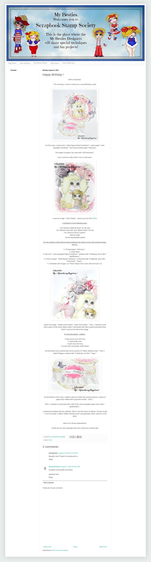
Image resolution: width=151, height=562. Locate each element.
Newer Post (47, 547)
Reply (51, 459)
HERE (94, 218)
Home (75, 547)
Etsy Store (55, 63)
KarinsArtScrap (54, 467)
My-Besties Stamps (40, 63)
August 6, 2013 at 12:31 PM (67, 453)
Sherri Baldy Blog (68, 63)
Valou (50, 440)
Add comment (48, 483)
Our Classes (25, 63)
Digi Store (12, 63)
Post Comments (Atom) (60, 550)
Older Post (102, 547)
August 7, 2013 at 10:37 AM (70, 467)
